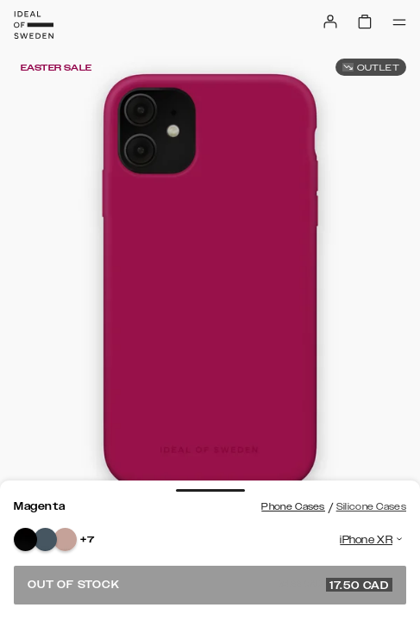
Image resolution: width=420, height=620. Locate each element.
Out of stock (210, 585)
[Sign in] (330, 21)
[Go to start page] (33, 25)
